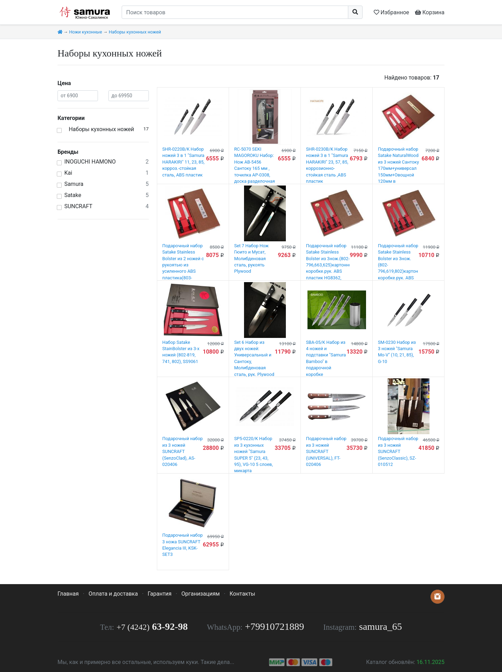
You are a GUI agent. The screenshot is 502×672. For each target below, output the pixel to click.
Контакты (242, 593)
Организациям (200, 593)
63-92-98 (152, 626)
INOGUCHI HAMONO (90, 161)
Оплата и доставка (113, 593)
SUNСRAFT (78, 206)
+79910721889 (274, 626)
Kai (68, 172)
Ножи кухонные (85, 32)
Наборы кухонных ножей (135, 32)
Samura (73, 184)
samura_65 (380, 626)
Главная (68, 593)
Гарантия (160, 593)
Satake (72, 195)
